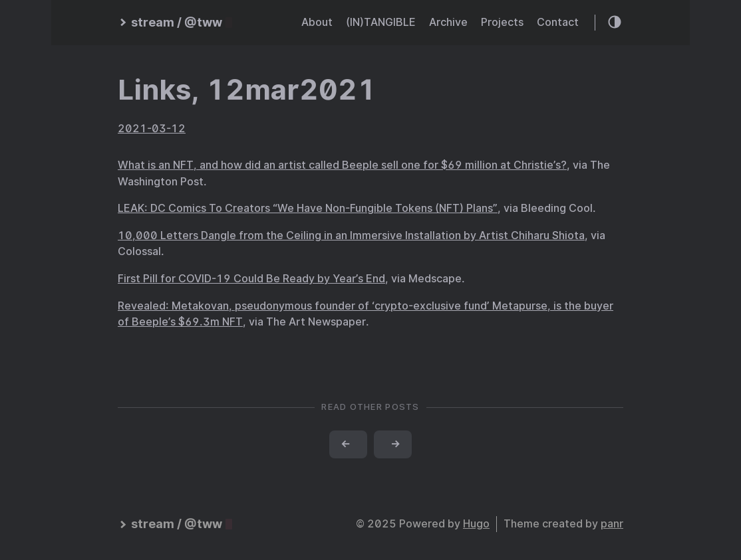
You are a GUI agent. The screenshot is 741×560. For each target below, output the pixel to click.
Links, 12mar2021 (247, 89)
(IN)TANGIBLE (381, 22)
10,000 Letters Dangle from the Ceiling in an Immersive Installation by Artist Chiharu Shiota (351, 235)
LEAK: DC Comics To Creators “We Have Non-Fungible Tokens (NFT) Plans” (308, 208)
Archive (448, 22)
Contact (558, 22)
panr (612, 523)
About (317, 22)
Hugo (476, 523)
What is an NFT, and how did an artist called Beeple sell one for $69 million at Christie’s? (342, 165)
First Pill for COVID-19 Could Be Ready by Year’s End (251, 278)
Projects (502, 22)
